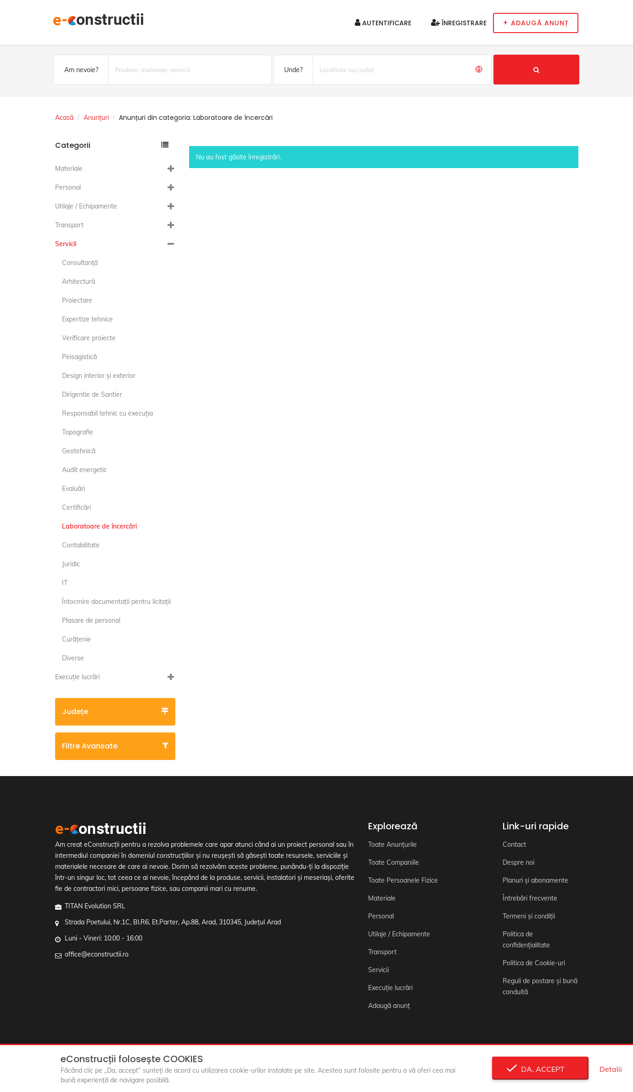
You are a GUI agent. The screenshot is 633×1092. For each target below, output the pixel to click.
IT (64, 583)
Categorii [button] (112, 145)
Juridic (71, 564)
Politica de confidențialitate (526, 939)
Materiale (69, 168)
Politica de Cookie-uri (534, 963)
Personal (68, 187)
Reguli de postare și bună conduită (540, 986)
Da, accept (540, 1069)
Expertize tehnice (87, 319)
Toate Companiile (393, 862)
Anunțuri (96, 117)
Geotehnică (78, 451)
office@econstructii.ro (97, 954)
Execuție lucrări (77, 677)
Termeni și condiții (529, 916)
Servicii (65, 244)
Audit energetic (84, 470)
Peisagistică (79, 357)
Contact (514, 844)
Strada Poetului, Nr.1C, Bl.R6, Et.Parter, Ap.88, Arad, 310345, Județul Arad (173, 922)
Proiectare (77, 300)
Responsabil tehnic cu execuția (107, 413)
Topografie (77, 432)
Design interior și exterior (98, 376)
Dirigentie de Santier (92, 394)
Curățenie (76, 639)
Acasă (64, 117)
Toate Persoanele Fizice (403, 880)
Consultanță (80, 263)
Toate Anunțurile (392, 844)
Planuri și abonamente (535, 880)
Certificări (76, 507)
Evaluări (73, 488)
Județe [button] (115, 711)
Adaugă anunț (389, 1006)
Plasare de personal (91, 620)
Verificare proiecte (89, 338)
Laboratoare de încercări (99, 526)
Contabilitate (81, 545)
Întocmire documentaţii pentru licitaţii (116, 601)
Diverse (73, 658)
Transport (69, 225)
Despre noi (518, 862)
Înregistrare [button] (459, 23)
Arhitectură (78, 281)
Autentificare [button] (383, 23)
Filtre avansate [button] (115, 746)
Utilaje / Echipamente (86, 206)
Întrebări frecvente (530, 898)
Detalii (610, 1069)
